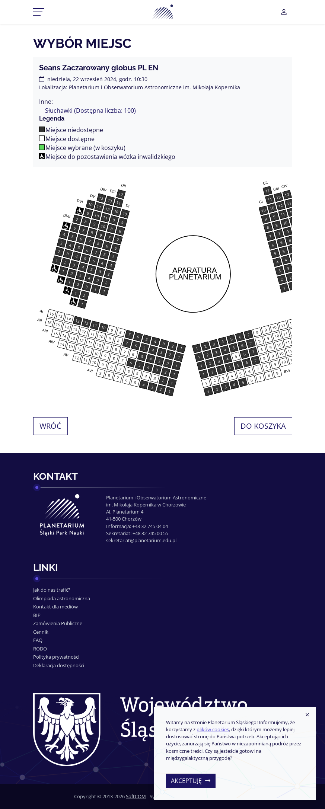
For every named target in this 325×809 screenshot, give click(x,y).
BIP (37, 615)
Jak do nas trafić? (51, 589)
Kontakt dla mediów (55, 606)
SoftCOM (136, 796)
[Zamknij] (307, 715)
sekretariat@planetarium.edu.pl (141, 540)
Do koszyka (263, 426)
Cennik (40, 632)
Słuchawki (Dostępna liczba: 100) (90, 110)
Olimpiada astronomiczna (61, 598)
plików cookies (213, 729)
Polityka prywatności (56, 656)
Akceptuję (191, 781)
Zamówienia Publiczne (57, 623)
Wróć (50, 426)
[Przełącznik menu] (38, 11)
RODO (40, 648)
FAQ (37, 640)
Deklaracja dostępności (58, 665)
